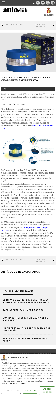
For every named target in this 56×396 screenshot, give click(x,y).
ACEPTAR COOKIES (47, 390)
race (6, 89)
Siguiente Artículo (40, 25)
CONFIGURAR (11, 390)
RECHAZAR (30, 391)
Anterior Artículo (15, 24)
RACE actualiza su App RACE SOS (23, 310)
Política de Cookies (17, 384)
